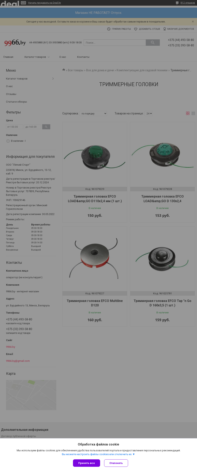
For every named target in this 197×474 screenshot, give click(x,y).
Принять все (86, 463)
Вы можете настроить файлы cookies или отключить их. (97, 454)
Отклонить (116, 463)
